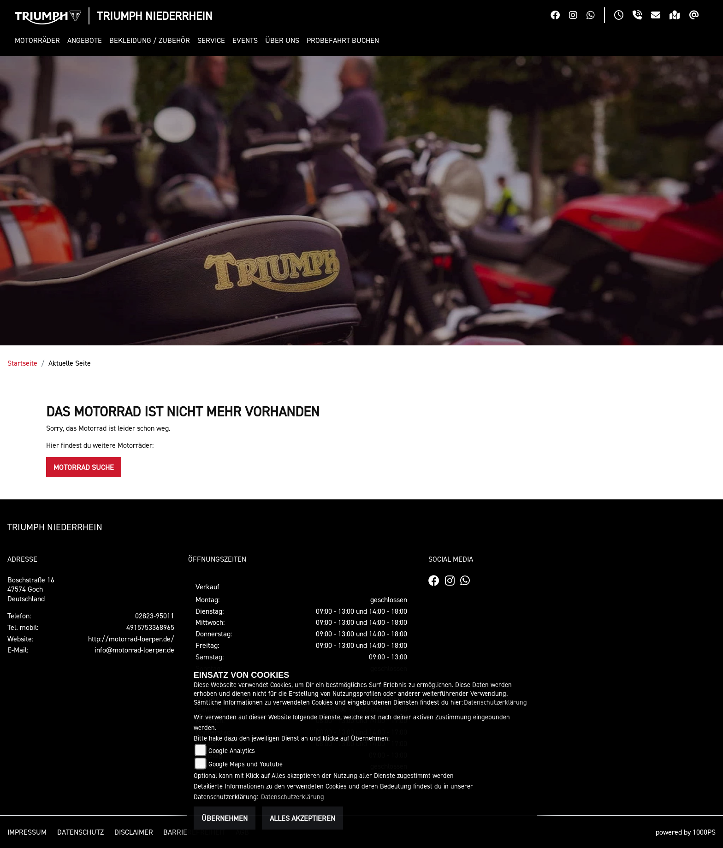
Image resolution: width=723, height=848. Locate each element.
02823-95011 (154, 615)
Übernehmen (224, 818)
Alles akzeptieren (302, 818)
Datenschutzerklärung (495, 702)
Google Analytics (231, 750)
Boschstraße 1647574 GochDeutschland (30, 589)
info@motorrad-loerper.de (134, 649)
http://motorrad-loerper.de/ (131, 638)
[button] (39, 40)
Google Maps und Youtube (245, 764)
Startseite (22, 363)
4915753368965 (150, 627)
